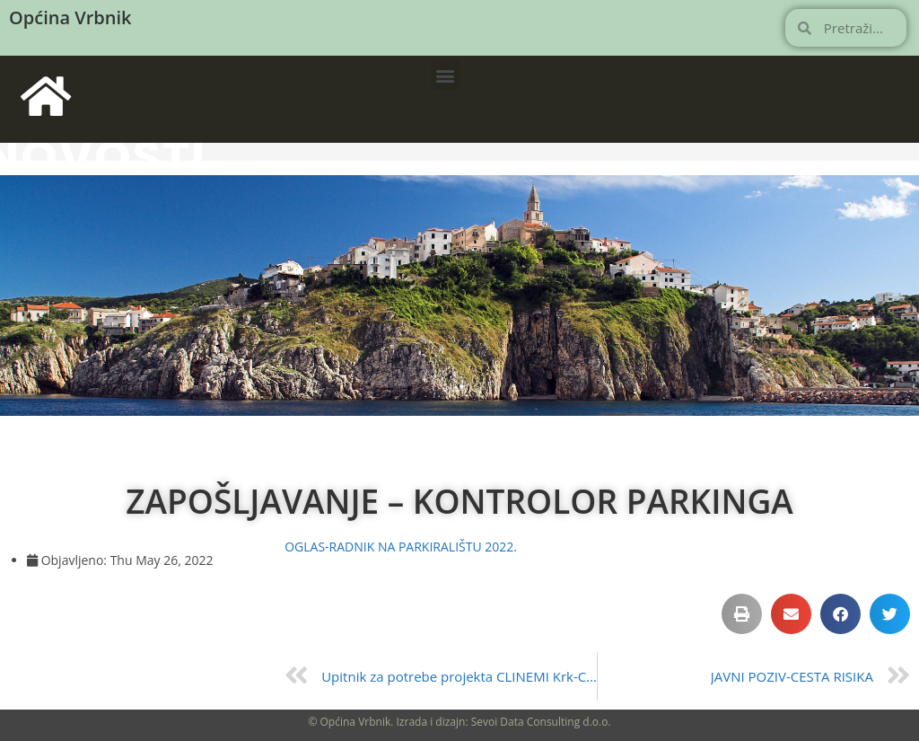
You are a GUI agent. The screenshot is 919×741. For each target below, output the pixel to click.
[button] (445, 75)
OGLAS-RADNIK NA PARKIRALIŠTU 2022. (400, 546)
